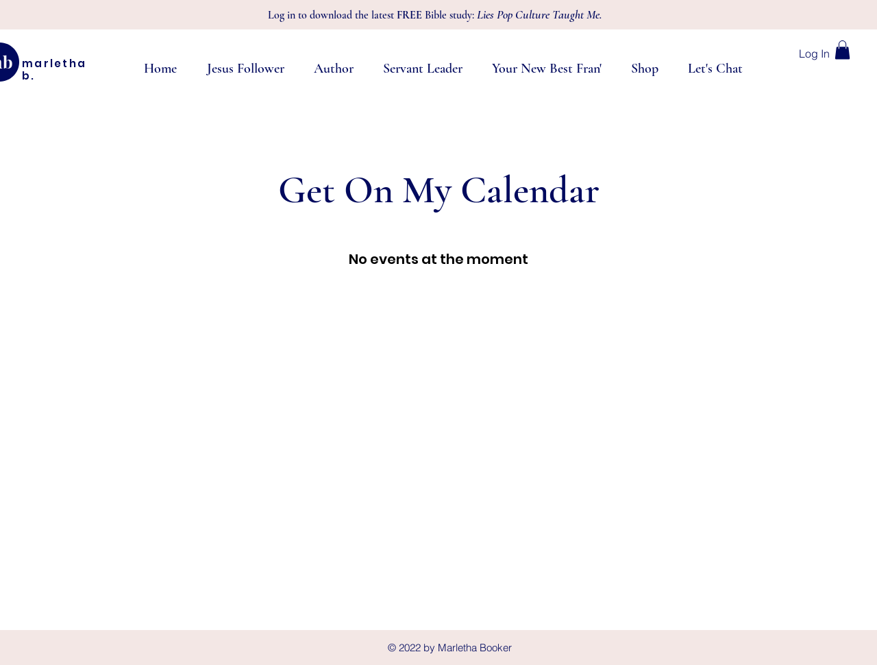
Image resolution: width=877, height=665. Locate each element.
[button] (842, 49)
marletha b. (54, 69)
